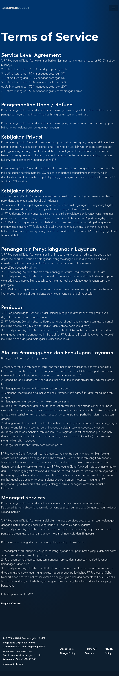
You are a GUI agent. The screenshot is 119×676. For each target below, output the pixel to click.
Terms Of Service (91, 651)
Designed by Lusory (13, 664)
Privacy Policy (109, 651)
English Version (11, 603)
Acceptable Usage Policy (67, 651)
